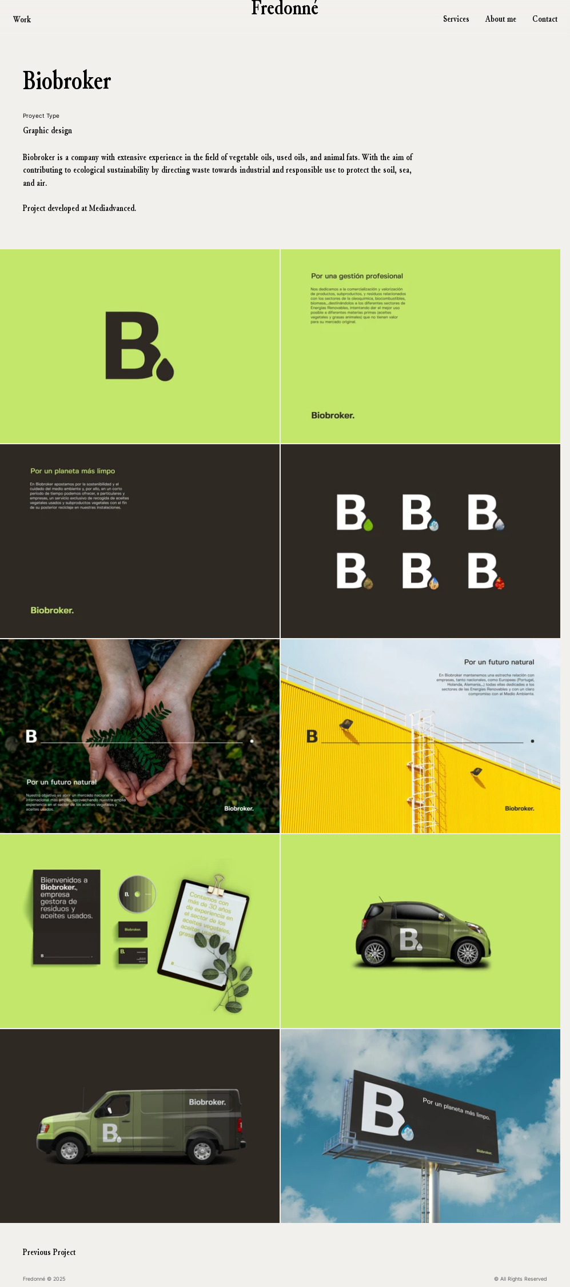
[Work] (32, 19)
